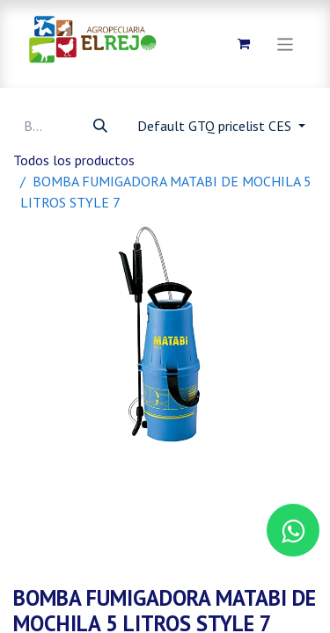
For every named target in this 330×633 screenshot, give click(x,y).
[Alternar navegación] (286, 43)
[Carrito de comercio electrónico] (243, 44)
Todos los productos (74, 160)
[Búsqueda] (100, 125)
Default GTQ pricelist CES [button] (216, 126)
